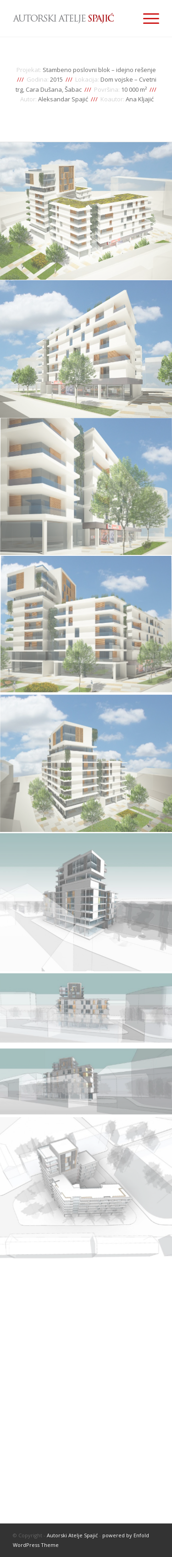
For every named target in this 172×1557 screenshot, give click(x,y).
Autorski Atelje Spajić (72, 1535)
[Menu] (146, 18)
